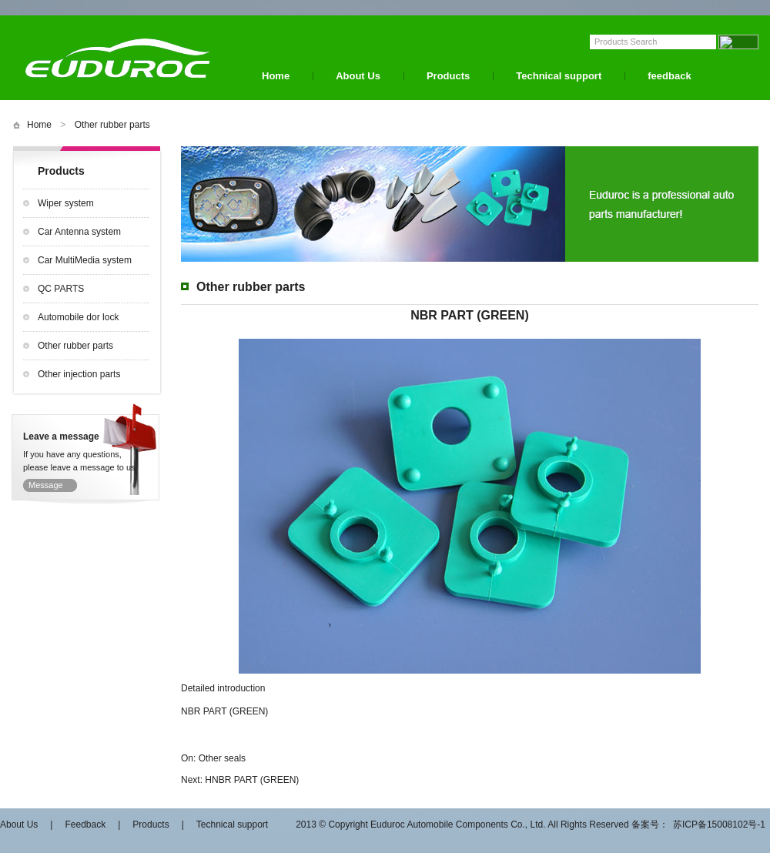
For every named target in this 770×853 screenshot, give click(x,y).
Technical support (558, 76)
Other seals (222, 758)
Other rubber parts (112, 124)
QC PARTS (61, 288)
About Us (358, 76)
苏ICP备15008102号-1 (719, 824)
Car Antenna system (79, 231)
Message (45, 485)
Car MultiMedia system (85, 260)
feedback (669, 76)
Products (448, 76)
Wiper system (66, 203)
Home (276, 76)
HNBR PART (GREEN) (252, 779)
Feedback (85, 824)
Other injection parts (79, 374)
